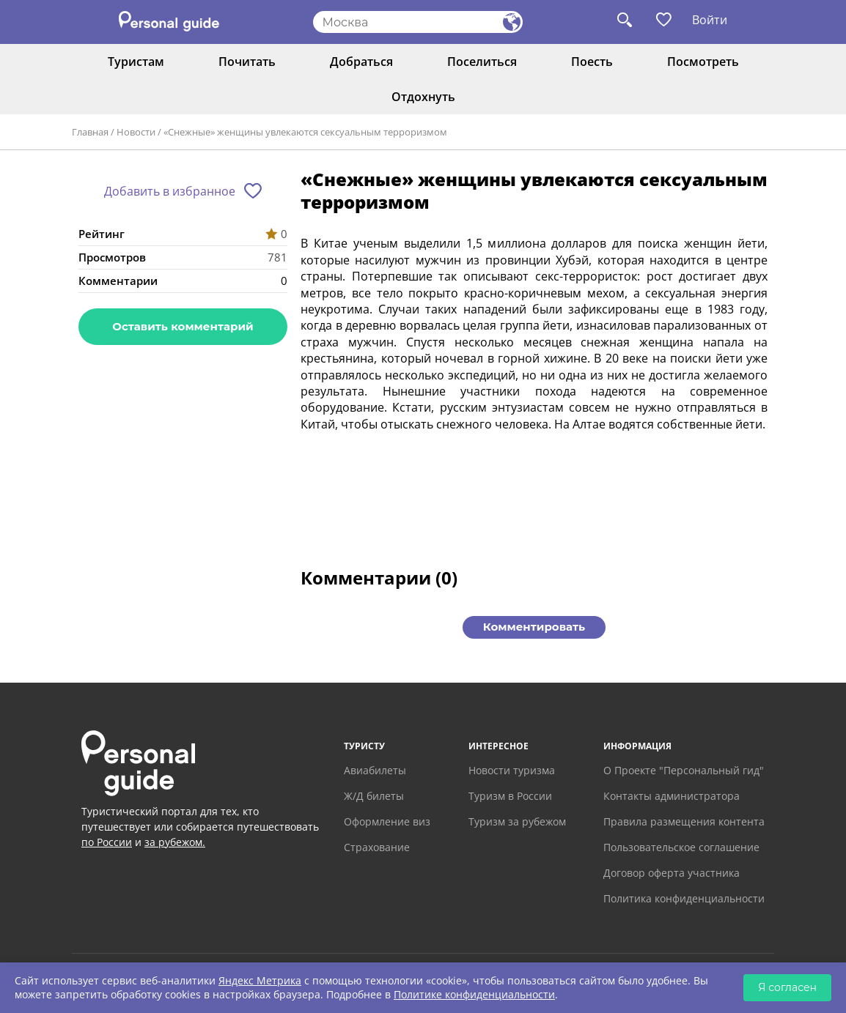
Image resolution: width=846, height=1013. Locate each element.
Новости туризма (511, 770)
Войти (709, 20)
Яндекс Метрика (259, 980)
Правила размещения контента (684, 821)
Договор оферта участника (671, 873)
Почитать (247, 61)
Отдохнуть (423, 97)
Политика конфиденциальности (684, 898)
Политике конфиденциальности (474, 994)
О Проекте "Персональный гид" (683, 770)
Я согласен (787, 987)
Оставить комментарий (182, 326)
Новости (136, 131)
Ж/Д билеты (374, 796)
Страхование (377, 847)
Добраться (361, 61)
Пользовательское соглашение (681, 847)
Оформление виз (387, 821)
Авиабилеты (375, 770)
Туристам (136, 61)
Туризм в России (510, 796)
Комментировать (534, 627)
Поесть (592, 61)
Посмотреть (703, 61)
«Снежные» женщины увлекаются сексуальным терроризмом (305, 131)
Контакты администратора (671, 796)
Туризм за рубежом (517, 821)
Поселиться (482, 61)
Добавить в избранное (169, 191)
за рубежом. (174, 842)
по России (106, 842)
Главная (90, 131)
